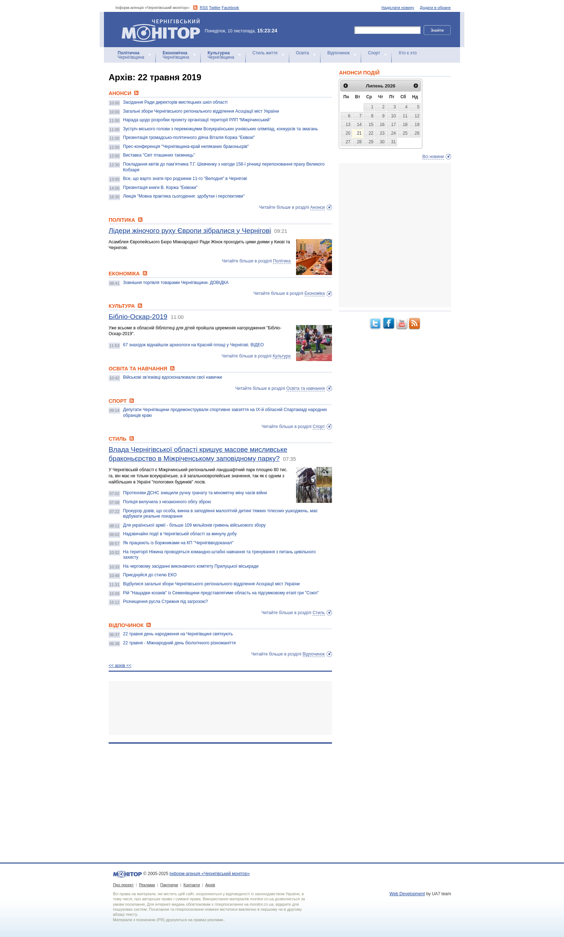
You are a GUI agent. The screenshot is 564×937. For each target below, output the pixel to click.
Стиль (319, 612)
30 (382, 141)
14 (359, 124)
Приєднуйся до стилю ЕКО (150, 574)
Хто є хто (408, 52)
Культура (282, 356)
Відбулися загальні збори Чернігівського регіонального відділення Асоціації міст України (211, 583)
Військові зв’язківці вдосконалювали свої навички (172, 377)
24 (393, 133)
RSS (204, 7)
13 (348, 124)
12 (417, 115)
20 (348, 133)
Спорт (374, 52)
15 (371, 124)
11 (405, 115)
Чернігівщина (131, 55)
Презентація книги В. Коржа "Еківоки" (160, 187)
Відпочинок (338, 52)
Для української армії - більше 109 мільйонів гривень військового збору (194, 525)
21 (359, 133)
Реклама (147, 885)
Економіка (315, 293)
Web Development (407, 893)
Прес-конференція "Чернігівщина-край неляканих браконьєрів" (186, 146)
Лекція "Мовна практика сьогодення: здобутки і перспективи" (184, 196)
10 (393, 115)
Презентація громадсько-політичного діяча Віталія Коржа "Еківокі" (189, 137)
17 (393, 124)
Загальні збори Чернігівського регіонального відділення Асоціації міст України (201, 111)
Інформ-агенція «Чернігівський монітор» (163, 29)
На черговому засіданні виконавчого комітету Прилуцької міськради (191, 566)
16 (382, 124)
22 (371, 133)
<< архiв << (120, 665)
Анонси (317, 207)
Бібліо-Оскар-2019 (138, 316)
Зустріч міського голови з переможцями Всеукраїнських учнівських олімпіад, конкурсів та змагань (220, 128)
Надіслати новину (398, 7)
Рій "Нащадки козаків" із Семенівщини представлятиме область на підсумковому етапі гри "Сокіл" (221, 592)
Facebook (230, 7)
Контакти (191, 885)
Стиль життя (265, 52)
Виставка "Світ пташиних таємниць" (159, 155)
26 (417, 133)
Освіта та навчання (305, 388)
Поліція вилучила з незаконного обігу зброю (167, 501)
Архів (210, 885)
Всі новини (433, 156)
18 (405, 124)
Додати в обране (435, 7)
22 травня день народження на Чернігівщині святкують (178, 633)
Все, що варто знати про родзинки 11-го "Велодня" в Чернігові (185, 178)
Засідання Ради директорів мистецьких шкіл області (175, 102)
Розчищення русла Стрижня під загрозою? (165, 601)
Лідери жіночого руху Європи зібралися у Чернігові (190, 230)
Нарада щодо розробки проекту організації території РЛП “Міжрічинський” (197, 119)
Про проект (123, 885)
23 (382, 133)
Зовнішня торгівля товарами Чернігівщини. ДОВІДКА (176, 282)
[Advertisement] (220, 708)
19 (417, 124)
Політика (282, 260)
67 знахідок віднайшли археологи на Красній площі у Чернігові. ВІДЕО (193, 344)
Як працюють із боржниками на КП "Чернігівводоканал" (178, 542)
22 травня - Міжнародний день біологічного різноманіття (179, 642)
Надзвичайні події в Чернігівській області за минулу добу (180, 533)
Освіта (302, 52)
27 (348, 141)
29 (371, 141)
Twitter (214, 7)
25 (405, 133)
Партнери (169, 885)
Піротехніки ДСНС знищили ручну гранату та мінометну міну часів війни (195, 492)
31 (393, 141)
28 (359, 141)
